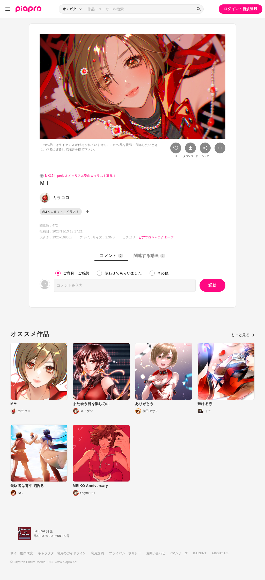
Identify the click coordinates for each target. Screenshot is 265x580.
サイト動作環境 (21, 553)
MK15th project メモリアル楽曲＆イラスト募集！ (80, 176)
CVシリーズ (179, 553)
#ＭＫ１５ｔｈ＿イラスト (60, 212)
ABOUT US (220, 553)
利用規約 (97, 553)
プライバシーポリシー (125, 553)
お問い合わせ (155, 553)
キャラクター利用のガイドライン (62, 553)
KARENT (200, 553)
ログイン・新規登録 (240, 9)
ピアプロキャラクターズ (156, 237)
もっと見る (243, 335)
